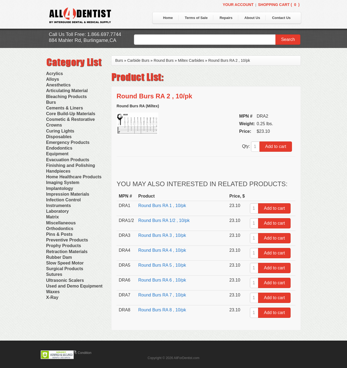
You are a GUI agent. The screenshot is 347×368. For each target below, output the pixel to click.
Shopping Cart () (279, 4)
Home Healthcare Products (74, 177)
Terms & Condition (78, 353)
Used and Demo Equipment (74, 286)
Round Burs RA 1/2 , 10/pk (163, 220)
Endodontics (59, 148)
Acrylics (54, 73)
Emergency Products (67, 142)
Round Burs (164, 60)
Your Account (238, 4)
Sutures (54, 274)
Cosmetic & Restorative (70, 119)
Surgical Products (64, 268)
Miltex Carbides (191, 60)
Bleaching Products (66, 96)
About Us (252, 18)
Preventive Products (67, 240)
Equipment (57, 153)
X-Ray (52, 297)
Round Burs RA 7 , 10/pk (162, 295)
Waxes (53, 291)
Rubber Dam (59, 257)
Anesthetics (58, 85)
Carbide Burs (138, 60)
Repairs (226, 18)
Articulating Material (67, 90)
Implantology (59, 188)
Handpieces (58, 171)
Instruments (58, 205)
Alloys (52, 79)
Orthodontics (59, 228)
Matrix (52, 217)
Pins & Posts (59, 234)
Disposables (59, 136)
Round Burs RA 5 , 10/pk (162, 265)
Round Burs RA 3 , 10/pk (162, 235)
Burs (51, 102)
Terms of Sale (196, 18)
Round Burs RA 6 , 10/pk (162, 280)
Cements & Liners (64, 108)
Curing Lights (60, 131)
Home (168, 18)
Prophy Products (63, 245)
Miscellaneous (61, 223)
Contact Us (281, 18)
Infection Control (63, 200)
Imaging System (62, 182)
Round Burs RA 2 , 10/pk (229, 60)
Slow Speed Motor (65, 263)
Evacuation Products (67, 159)
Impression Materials (67, 194)
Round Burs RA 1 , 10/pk (162, 205)
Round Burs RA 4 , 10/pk (162, 250)
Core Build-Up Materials (70, 113)
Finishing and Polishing (70, 165)
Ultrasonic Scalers (65, 280)
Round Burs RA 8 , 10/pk (162, 310)
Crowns (54, 125)
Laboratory (57, 211)
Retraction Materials (67, 251)
